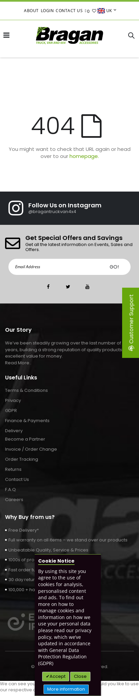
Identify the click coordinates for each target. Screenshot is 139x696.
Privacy (13, 400)
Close (80, 676)
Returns (13, 469)
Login (47, 10)
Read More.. (18, 363)
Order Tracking (21, 459)
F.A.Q (10, 489)
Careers (14, 499)
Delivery (14, 430)
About (31, 10)
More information (66, 689)
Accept (57, 676)
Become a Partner (25, 439)
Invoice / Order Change (31, 449)
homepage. (84, 156)
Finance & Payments (27, 420)
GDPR (11, 410)
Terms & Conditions (26, 390)
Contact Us (69, 10)
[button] (94, 10)
